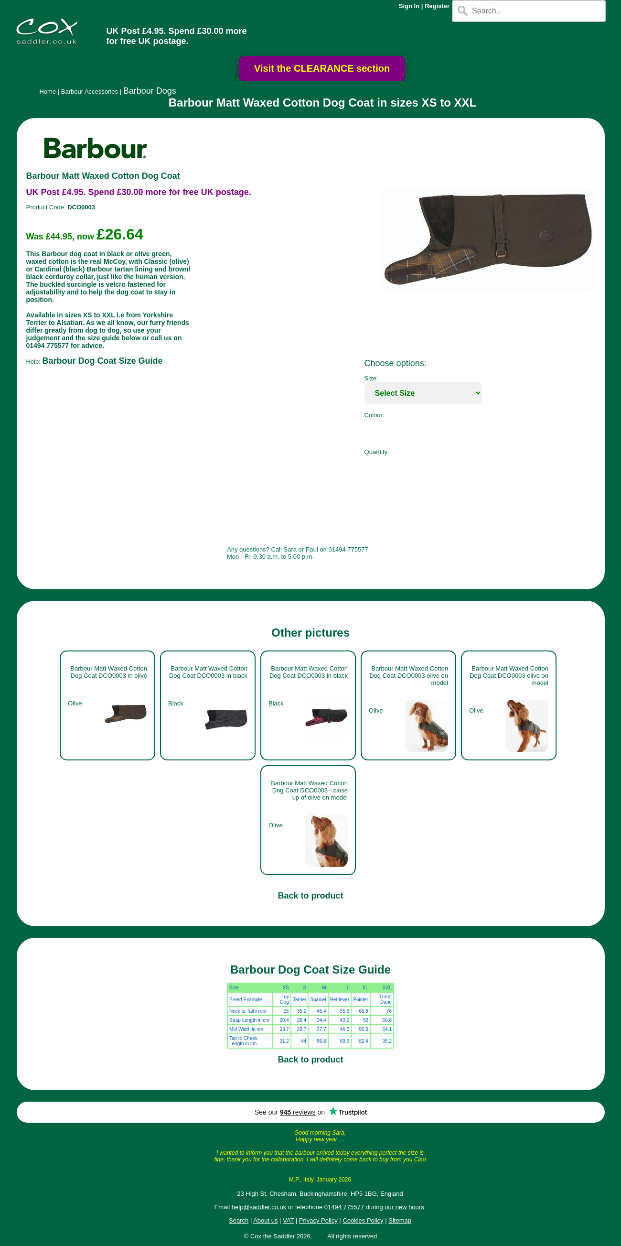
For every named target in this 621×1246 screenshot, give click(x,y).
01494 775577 (344, 1207)
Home (48, 91)
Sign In (409, 6)
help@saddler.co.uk (259, 1207)
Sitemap (399, 1220)
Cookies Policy (363, 1220)
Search (238, 1220)
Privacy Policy (318, 1220)
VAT (288, 1220)
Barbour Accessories (89, 91)
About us (265, 1220)
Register (437, 6)
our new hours (404, 1207)
